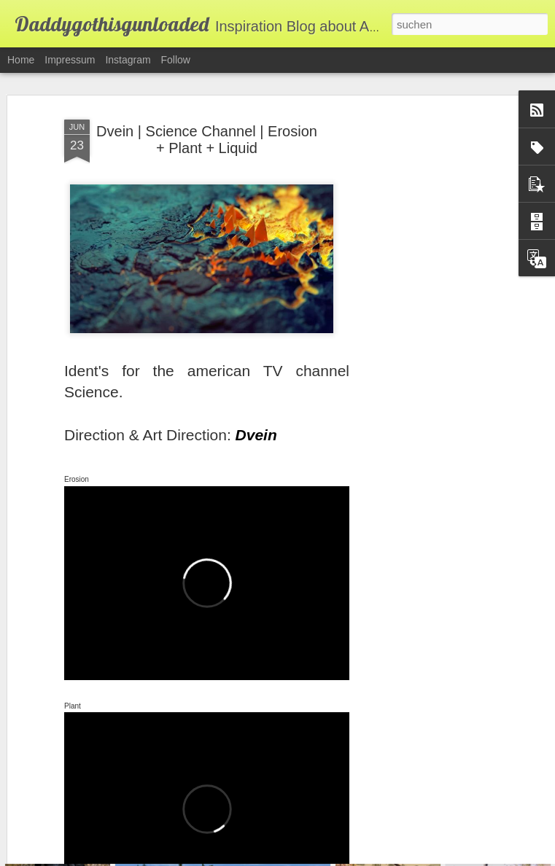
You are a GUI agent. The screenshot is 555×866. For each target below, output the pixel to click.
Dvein (256, 410)
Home (20, 60)
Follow (175, 60)
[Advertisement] (429, 318)
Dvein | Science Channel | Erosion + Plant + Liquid (206, 116)
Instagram (127, 60)
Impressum (69, 60)
